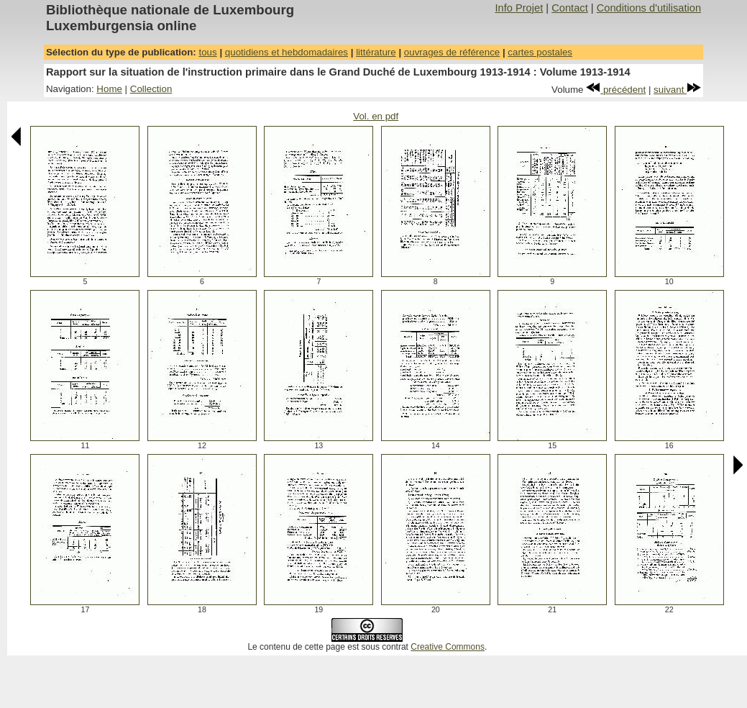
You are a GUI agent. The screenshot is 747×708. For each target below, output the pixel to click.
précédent (616, 89)
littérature (376, 52)
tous (207, 52)
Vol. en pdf (375, 116)
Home (109, 88)
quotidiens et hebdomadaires (286, 52)
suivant (677, 89)
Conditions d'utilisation (649, 8)
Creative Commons (448, 647)
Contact (569, 8)
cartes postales (540, 52)
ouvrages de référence (452, 52)
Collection (151, 88)
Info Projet (519, 8)
